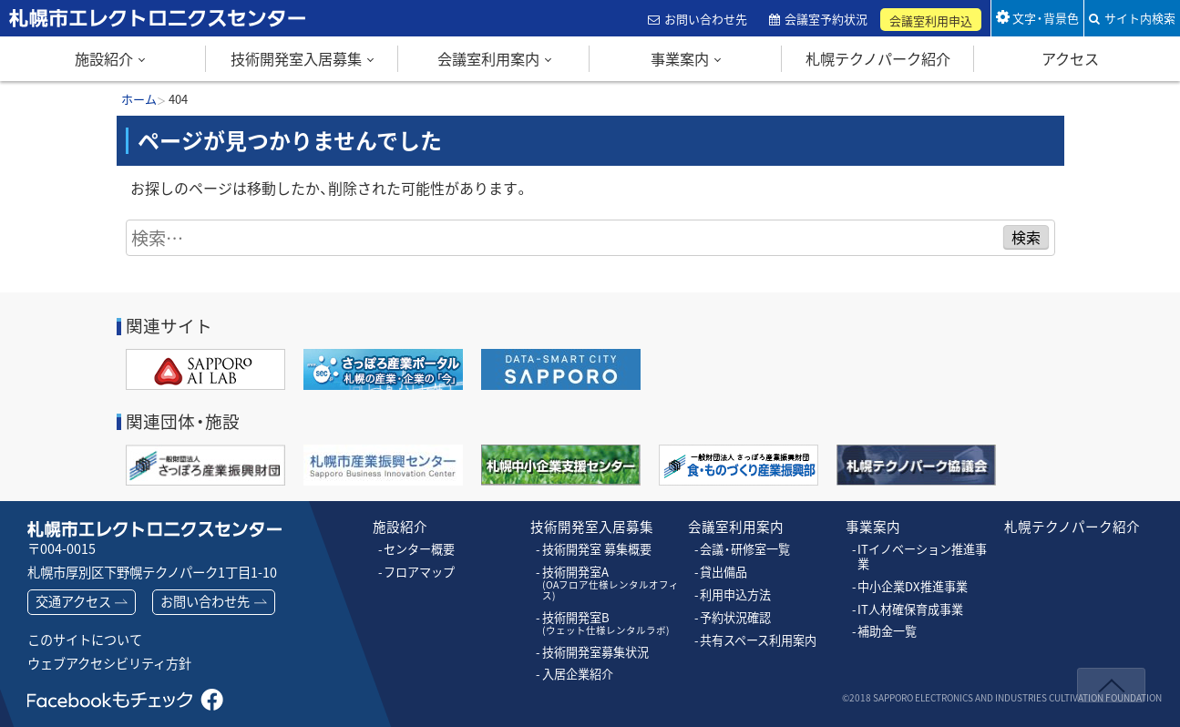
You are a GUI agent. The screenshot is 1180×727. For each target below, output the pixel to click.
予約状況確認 (735, 616)
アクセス (1070, 58)
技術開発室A (611, 576)
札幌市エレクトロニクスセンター (118, 35)
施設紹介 (104, 58)
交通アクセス (73, 601)
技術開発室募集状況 (595, 639)
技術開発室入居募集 (296, 58)
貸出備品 (723, 571)
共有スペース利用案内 (758, 638)
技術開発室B (600, 611)
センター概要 (419, 549)
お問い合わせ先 (706, 18)
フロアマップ (419, 571)
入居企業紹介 (577, 661)
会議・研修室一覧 (745, 549)
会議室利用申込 (932, 20)
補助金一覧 (887, 630)
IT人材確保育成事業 (910, 608)
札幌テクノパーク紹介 (877, 58)
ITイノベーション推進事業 (922, 556)
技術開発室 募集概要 (597, 549)
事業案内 (680, 58)
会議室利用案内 (488, 58)
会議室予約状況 (827, 18)
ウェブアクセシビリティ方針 (109, 663)
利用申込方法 (735, 594)
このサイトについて (84, 640)
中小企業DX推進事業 (912, 586)
